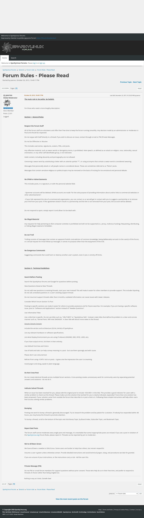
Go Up (4, 484)
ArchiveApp (83, 512)
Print (140, 88)
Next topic (137, 82)
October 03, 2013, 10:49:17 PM (33, 95)
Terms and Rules (108, 509)
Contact (132, 509)
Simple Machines (18, 514)
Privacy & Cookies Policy (121, 509)
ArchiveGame (91, 512)
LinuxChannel (24, 512)
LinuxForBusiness (44, 512)
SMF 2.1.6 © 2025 (7, 514)
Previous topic (126, 82)
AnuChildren (101, 512)
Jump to (111, 493)
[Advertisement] (71, 16)
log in (35, 63)
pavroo (8, 95)
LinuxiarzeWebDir (56, 512)
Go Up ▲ (139, 509)
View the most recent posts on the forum (72, 499)
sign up (42, 63)
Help (99, 509)
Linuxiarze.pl (34, 512)
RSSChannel (16, 512)
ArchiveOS (75, 512)
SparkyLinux (67, 512)
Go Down (5, 88)
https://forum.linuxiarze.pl (46, 38)
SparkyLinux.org (33, 435)
